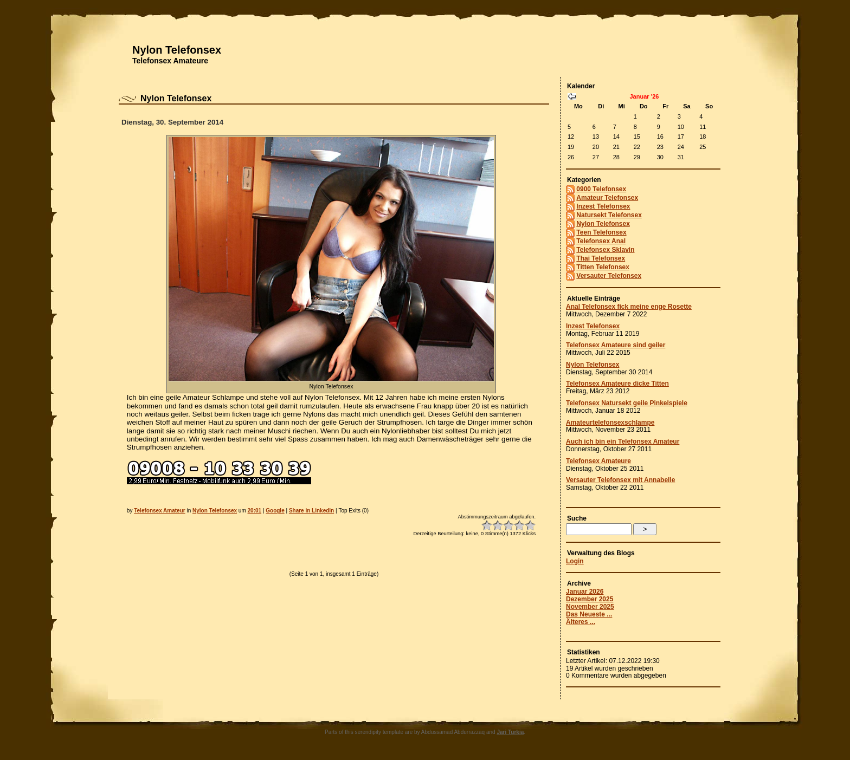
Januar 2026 (584, 591)
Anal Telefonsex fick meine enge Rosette (629, 306)
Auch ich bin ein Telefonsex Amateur (622, 441)
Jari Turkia (510, 732)
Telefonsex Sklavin (605, 250)
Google (275, 511)
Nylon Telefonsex (176, 50)
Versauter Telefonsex (608, 276)
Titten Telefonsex (602, 267)
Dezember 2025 (589, 599)
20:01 (255, 511)
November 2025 (590, 606)
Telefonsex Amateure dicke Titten (617, 383)
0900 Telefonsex (601, 189)
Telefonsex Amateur (159, 511)
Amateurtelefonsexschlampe (610, 422)
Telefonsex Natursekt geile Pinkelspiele (626, 403)
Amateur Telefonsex (607, 198)
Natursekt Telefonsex (609, 215)
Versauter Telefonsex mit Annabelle (620, 480)
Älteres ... (580, 622)
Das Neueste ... (589, 614)
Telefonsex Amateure (170, 60)
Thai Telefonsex (600, 258)
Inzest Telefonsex (603, 206)
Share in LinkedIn (311, 511)
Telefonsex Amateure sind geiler (615, 345)
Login (575, 561)
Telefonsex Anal (601, 241)
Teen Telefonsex (601, 232)
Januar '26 (644, 96)
